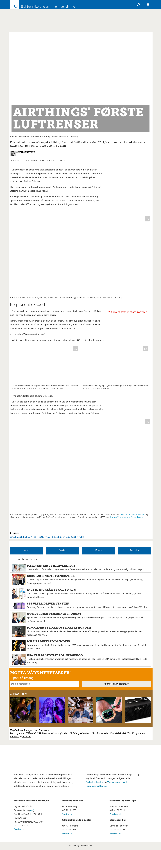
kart (32, 810)
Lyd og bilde (60, 733)
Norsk (27, 550)
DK (67, 7)
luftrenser (54, 537)
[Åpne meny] (148, 5)
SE (62, 7)
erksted (15, 736)
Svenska (134, 550)
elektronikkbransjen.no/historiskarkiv (126, 517)
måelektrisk (120, 733)
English (62, 550)
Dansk (98, 550)
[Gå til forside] (29, 4)
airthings (37, 537)
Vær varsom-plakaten (118, 782)
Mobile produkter (79, 733)
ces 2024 (71, 537)
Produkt (26, 736)
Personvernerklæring (96, 786)
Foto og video (17, 733)
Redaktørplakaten (94, 782)
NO (73, 7)
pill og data (137, 733)
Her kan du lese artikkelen (133, 514)
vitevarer (46, 733)
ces (81, 537)
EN (56, 7)
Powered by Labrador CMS (80, 846)
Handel (32, 733)
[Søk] (138, 4)
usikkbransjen (101, 733)
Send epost (19, 829)
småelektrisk (19, 537)
